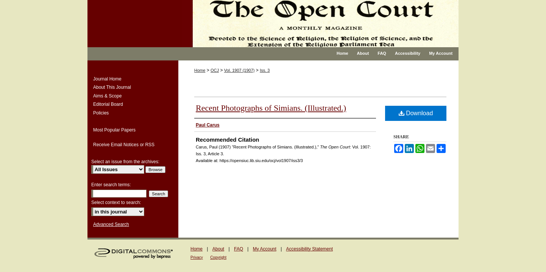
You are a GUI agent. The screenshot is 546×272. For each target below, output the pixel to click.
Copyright (218, 257)
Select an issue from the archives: (125, 161)
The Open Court (320, 23)
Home (199, 70)
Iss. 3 (265, 70)
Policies (101, 113)
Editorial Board (108, 104)
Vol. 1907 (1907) (239, 70)
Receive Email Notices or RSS (123, 144)
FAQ (238, 249)
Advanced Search (111, 224)
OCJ (215, 70)
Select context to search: (116, 202)
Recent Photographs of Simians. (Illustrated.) (271, 108)
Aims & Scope (107, 96)
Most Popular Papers (114, 130)
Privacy (196, 257)
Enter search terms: (111, 184)
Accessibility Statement (309, 249)
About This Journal (112, 87)
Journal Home (107, 79)
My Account (264, 249)
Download (416, 113)
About (218, 249)
